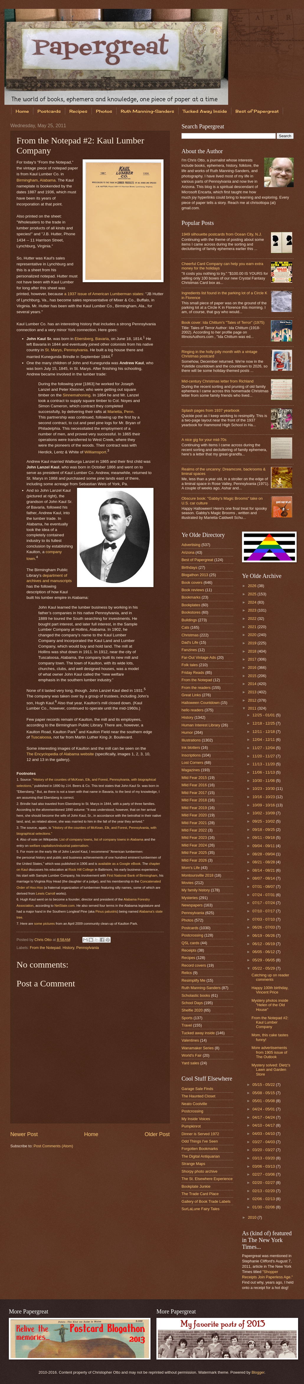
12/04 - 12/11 (264, 739)
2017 (252, 659)
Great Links (191, 695)
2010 (252, 1217)
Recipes (78, 111)
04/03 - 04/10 (264, 1133)
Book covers (192, 582)
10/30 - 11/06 (264, 780)
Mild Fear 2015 (194, 777)
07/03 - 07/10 (264, 919)
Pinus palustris (106, 911)
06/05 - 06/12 (264, 952)
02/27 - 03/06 (264, 1174)
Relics (187, 972)
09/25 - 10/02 (264, 821)
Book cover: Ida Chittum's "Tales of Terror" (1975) (223, 322)
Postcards (49, 111)
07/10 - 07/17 (264, 911)
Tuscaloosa (41, 737)
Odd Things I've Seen (200, 1141)
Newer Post (24, 1134)
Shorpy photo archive (200, 1171)
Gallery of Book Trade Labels (206, 1201)
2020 (252, 635)
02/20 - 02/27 (264, 1182)
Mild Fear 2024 (194, 845)
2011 (252, 708)
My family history (196, 890)
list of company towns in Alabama (118, 839)
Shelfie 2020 (192, 1010)
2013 (252, 692)
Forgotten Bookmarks (200, 1148)
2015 (252, 676)
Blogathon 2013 (195, 575)
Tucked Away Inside (205, 111)
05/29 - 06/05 (264, 960)
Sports (187, 1018)
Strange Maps (193, 1163)
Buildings (189, 620)
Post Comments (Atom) (53, 1146)
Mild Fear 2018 (194, 800)
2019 (252, 643)
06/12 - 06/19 (264, 944)
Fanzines (189, 650)
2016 (252, 667)
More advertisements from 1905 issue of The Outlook (269, 1052)
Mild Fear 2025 (194, 852)
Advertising (191, 545)
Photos (104, 111)
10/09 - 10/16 (264, 805)
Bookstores (191, 612)
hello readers (192, 710)
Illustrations (191, 740)
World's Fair (192, 1055)
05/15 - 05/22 (264, 1084)
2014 (252, 684)
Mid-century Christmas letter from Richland (218, 381)
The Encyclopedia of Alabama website (60, 754)
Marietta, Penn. (121, 411)
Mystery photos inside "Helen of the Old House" (269, 1005)
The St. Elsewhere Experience (207, 1179)
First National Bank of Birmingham (132, 875)
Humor (187, 732)
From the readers (196, 687)
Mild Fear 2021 (194, 823)
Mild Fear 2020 (194, 815)
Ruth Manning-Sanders (147, 111)
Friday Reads (193, 672)
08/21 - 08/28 (264, 862)
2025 (252, 594)
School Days (192, 1003)
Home (22, 111)
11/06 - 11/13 (264, 772)
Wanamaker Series (198, 1048)
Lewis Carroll (45, 893)
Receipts (189, 950)
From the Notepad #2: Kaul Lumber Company (269, 1022)
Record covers (194, 965)
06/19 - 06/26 (264, 935)
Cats (185, 627)
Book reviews (193, 590)
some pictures (44, 923)
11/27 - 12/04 (264, 748)
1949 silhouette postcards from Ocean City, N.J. (222, 234)
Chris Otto (44, 939)
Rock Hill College (81, 869)
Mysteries (190, 898)
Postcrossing (192, 935)
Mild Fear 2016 (194, 785)
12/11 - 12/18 (264, 731)
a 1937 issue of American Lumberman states (103, 294)
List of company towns (75, 839)
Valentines (190, 1040)
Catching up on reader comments (270, 977)
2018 (252, 651)
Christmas (190, 635)
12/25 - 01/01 (264, 715)
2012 (252, 700)
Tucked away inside (198, 1033)
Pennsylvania (87, 947)
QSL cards (190, 943)
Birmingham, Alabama (36, 180)
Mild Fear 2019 (194, 807)
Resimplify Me (193, 980)
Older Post (157, 1134)
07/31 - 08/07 (264, 886)
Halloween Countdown (201, 702)
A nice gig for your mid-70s (204, 439)
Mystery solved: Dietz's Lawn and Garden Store (270, 1069)
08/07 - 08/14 (264, 878)
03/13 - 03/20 (264, 1158)
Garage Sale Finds (197, 1088)
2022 (252, 618)
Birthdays (189, 567)
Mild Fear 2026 (194, 860)
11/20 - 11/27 (264, 756)
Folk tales (190, 665)
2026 (252, 586)
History (68, 947)
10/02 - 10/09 (264, 813)
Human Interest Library (201, 725)
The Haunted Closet (198, 1096)
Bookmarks (191, 597)
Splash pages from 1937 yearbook (210, 410)
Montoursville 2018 (197, 875)
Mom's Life (191, 867)
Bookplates (191, 605)
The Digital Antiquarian (201, 1156)
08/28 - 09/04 (264, 854)
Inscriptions (191, 755)
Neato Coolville (194, 1104)
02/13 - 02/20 (264, 1191)
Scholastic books (196, 995)
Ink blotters (191, 747)
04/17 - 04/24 (264, 1117)
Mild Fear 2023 (194, 837)
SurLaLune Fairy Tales (201, 1209)
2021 (252, 627)
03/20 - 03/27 (264, 1150)
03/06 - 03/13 (264, 1166)
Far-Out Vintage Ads (199, 657)
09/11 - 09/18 (264, 837)
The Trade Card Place (200, 1194)
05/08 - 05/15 (264, 1093)
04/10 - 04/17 (264, 1125)
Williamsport (95, 452)
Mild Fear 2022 (194, 830)
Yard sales (190, 1063)
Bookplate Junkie (196, 1186)
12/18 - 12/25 (264, 723)
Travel (187, 1025)
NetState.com (64, 905)
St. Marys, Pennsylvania (66, 350)
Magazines (191, 770)
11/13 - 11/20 (264, 764)
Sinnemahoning (76, 395)
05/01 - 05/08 (264, 1101)
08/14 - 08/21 (264, 870)
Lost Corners (192, 762)
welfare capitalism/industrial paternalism (59, 845)
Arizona (188, 552)
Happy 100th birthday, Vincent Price (269, 990)
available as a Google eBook (119, 863)
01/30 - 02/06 (264, 1207)
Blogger (257, 1372)
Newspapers (192, 905)
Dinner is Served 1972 (200, 1134)
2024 (252, 602)
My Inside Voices (196, 1119)
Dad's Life (190, 642)
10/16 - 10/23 (264, 797)
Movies (188, 882)
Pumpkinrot (191, 1126)
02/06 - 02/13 (264, 1199)
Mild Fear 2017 (194, 792)
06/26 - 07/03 (264, 927)
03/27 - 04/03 (264, 1142)
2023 (252, 610)
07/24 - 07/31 (264, 895)
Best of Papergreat (197, 560)
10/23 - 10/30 (264, 788)
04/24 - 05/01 (264, 1109)
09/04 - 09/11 (264, 846)
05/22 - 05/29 (264, 968)
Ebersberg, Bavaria (92, 338)
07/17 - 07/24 (264, 903)
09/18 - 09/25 (264, 829)
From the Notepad (45, 947)
